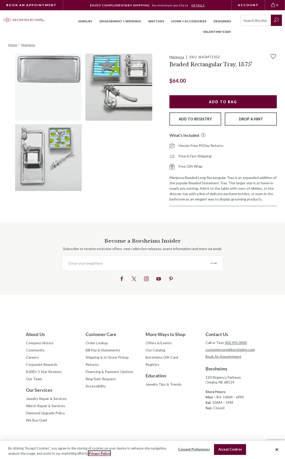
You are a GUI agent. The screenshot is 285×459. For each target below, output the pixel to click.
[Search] (256, 20)
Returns (92, 364)
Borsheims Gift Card (162, 357)
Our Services (39, 390)
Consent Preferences (194, 449)
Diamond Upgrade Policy (45, 413)
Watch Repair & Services (45, 406)
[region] (142, 450)
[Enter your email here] (136, 263)
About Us (35, 334)
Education (156, 375)
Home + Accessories (188, 21)
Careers (32, 357)
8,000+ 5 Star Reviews (44, 371)
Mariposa (176, 57)
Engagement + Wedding (120, 21)
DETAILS (198, 5)
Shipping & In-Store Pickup (107, 357)
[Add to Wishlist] (273, 56)
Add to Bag (223, 102)
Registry (152, 364)
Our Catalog (155, 350)
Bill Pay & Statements (103, 349)
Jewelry (85, 21)
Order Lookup (97, 343)
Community (35, 350)
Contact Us (217, 334)
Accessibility (96, 386)
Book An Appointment (31, 5)
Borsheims (216, 368)
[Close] (276, 449)
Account (248, 5)
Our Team (34, 379)
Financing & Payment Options (109, 371)
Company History (40, 343)
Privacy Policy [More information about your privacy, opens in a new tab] (99, 453)
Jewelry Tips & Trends (163, 384)
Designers (222, 21)
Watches (156, 21)
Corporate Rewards (41, 364)
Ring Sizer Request (101, 379)
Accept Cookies (230, 449)
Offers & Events (159, 343)
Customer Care (101, 334)
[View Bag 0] (275, 5)
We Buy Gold (36, 420)
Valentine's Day (217, 32)
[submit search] (276, 20)
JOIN (213, 263)
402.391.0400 (236, 342)
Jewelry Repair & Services (46, 398)
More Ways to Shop (165, 334)
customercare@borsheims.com (230, 349)
